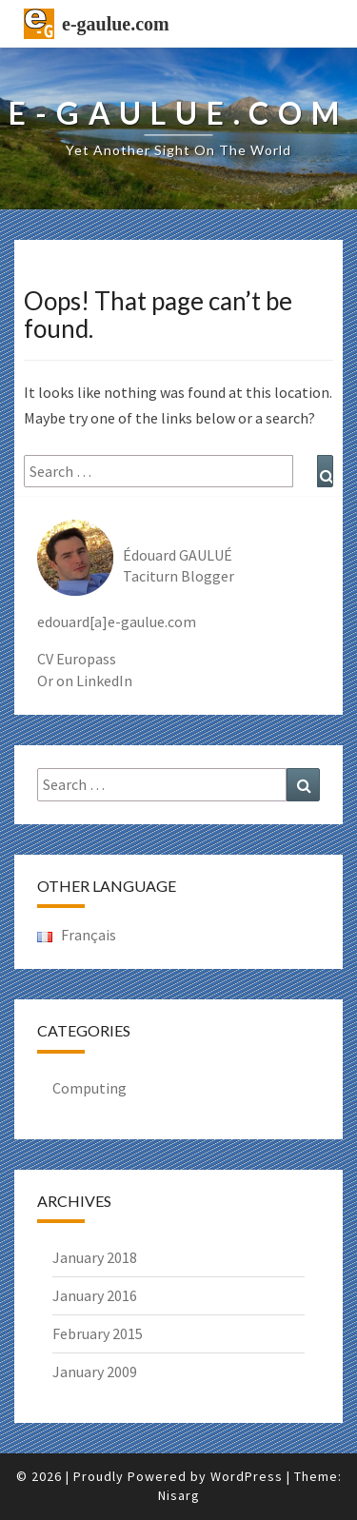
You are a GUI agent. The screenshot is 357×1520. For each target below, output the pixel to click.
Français (76, 934)
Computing (89, 1087)
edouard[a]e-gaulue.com (116, 621)
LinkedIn (104, 680)
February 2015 (97, 1333)
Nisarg (179, 1495)
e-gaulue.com (115, 23)
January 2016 (94, 1295)
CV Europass (76, 658)
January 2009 (94, 1371)
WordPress (246, 1476)
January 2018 (94, 1257)
